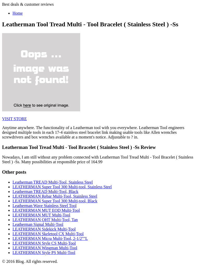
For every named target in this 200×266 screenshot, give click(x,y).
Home (17, 13)
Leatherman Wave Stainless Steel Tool (44, 205)
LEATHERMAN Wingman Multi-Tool (44, 248)
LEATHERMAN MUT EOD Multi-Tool (46, 210)
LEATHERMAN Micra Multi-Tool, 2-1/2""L (50, 238)
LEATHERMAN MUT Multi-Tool (41, 215)
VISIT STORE (14, 119)
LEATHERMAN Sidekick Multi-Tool (44, 229)
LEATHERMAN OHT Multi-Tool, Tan (45, 219)
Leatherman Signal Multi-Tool (37, 224)
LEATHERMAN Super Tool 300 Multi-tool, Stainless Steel (62, 187)
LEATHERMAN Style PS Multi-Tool (43, 252)
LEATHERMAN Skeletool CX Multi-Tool (48, 234)
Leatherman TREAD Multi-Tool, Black (45, 191)
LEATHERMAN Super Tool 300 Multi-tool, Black (54, 201)
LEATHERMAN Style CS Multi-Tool (44, 243)
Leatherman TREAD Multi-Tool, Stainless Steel (52, 182)
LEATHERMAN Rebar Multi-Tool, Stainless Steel (54, 196)
